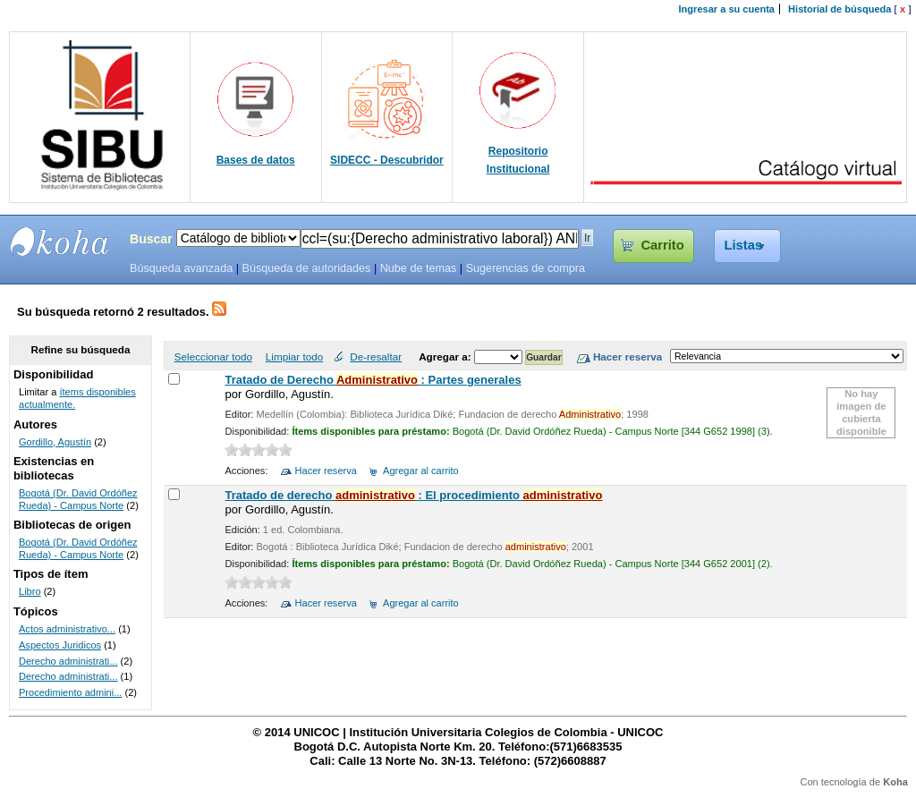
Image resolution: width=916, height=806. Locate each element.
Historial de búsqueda (839, 9)
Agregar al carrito (421, 470)
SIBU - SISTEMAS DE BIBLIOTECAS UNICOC (60, 241)
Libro (30, 591)
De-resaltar (376, 356)
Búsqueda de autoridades (306, 268)
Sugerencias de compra (525, 268)
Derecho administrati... (68, 661)
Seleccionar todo (213, 356)
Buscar (151, 239)
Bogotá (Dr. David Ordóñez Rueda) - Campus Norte (78, 499)
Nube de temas (418, 268)
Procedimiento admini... (70, 692)
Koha (895, 781)
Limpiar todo (294, 356)
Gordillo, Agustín (55, 442)
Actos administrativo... (67, 629)
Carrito (661, 245)
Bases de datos (255, 160)
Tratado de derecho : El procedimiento (413, 495)
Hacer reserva (326, 470)
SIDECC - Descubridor (387, 160)
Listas (744, 245)
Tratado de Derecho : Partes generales (373, 379)
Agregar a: (446, 356)
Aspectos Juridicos (60, 645)
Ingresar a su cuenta (727, 9)
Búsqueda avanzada (181, 268)
